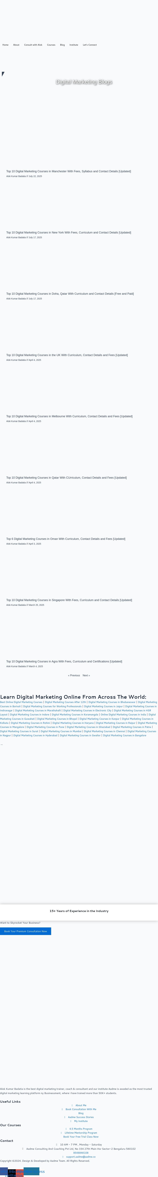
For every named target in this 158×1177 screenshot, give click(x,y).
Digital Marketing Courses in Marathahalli (65, 710)
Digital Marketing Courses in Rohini (79, 723)
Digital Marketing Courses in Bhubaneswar (118, 702)
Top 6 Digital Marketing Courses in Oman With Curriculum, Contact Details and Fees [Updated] (65, 539)
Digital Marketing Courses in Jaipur (121, 706)
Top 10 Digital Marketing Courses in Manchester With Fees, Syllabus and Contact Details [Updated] (68, 171)
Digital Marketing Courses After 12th (69, 702)
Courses (51, 45)
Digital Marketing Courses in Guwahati (56, 719)
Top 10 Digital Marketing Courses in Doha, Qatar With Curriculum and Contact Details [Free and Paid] (70, 294)
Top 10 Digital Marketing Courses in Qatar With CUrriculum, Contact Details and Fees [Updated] (66, 477)
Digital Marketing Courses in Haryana (124, 723)
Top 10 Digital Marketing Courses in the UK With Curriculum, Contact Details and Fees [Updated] (67, 355)
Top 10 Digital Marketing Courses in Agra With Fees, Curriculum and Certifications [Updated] (64, 661)
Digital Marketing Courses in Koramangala (110, 714)
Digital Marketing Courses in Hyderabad (105, 735)
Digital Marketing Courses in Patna (37, 731)
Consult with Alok (33, 45)
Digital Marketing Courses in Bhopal (102, 719)
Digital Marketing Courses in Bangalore (47, 739)
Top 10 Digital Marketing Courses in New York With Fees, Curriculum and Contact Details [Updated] (68, 232)
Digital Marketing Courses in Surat (80, 731)
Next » (86, 675)
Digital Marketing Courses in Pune (104, 727)
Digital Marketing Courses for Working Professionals (67, 706)
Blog (62, 45)
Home (5, 45)
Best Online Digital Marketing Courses (22, 702)
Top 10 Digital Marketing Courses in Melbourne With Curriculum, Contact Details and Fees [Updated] (69, 416)
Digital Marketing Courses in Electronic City (117, 710)
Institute (73, 45)
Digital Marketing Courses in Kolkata (35, 723)
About (16, 45)
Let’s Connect (90, 45)
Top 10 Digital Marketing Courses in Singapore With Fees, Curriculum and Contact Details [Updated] (69, 600)
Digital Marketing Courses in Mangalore (59, 727)
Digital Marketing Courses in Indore (63, 714)
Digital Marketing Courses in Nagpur (58, 735)
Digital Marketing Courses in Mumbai (124, 731)
